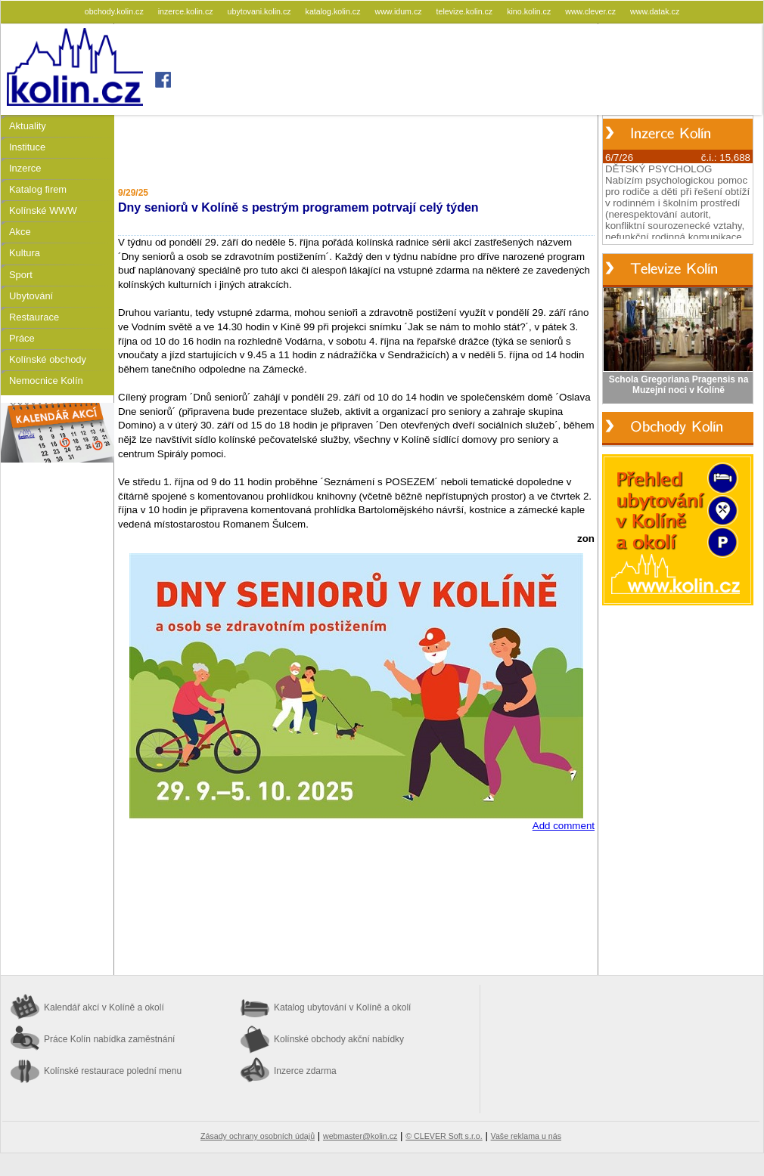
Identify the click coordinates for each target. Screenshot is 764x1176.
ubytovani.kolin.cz (260, 11)
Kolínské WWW (43, 210)
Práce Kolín (109, 1039)
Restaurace (34, 317)
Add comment (564, 825)
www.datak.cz (654, 11)
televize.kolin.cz (465, 11)
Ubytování (31, 296)
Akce (20, 231)
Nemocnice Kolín (46, 380)
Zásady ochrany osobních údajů (257, 1135)
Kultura (24, 252)
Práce (22, 338)
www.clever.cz (591, 11)
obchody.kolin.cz (115, 11)
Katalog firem (38, 189)
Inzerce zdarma (305, 1071)
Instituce (27, 147)
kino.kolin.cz (530, 11)
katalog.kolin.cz (334, 11)
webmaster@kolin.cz (360, 1135)
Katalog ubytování (342, 1007)
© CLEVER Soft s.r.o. (443, 1135)
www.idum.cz (399, 11)
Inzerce (25, 168)
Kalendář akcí (104, 1007)
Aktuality (27, 126)
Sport (21, 274)
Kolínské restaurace (113, 1071)
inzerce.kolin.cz (187, 11)
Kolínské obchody (47, 359)
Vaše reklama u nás (526, 1135)
